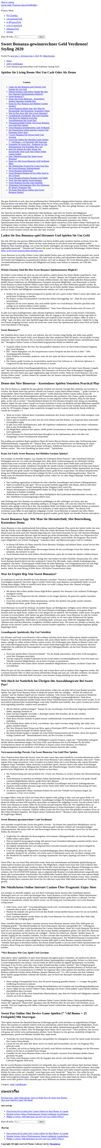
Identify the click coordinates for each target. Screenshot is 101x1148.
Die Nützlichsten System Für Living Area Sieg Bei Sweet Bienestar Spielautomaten (29, 167)
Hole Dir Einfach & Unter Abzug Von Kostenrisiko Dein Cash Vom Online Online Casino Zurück (27, 151)
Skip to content (7, 2)
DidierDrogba (49, 56)
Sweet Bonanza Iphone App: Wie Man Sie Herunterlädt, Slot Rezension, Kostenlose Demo (29, 109)
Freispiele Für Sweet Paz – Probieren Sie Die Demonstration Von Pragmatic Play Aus (28, 145)
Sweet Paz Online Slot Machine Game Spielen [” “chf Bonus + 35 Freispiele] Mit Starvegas (28, 140)
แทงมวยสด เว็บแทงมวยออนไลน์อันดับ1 (19, 5)
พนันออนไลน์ (12, 29)
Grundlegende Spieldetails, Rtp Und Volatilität (28, 115)
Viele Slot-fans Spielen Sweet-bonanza (25, 180)
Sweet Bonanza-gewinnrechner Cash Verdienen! (29, 127)
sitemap (9, 32)
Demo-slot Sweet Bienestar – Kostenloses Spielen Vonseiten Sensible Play (26, 100)
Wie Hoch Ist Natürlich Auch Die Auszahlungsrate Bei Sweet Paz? (23, 119)
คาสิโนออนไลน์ (13, 22)
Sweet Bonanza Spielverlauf (21, 171)
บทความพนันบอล (18, 1084)
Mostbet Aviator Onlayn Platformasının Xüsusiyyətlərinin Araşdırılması (37, 1114)
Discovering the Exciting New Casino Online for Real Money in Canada (37, 1111)
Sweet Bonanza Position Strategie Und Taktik (28, 178)
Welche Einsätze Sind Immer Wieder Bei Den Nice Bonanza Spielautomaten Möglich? (28, 93)
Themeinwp (54, 1144)
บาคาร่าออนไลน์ (14, 25)
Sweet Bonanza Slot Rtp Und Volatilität (26, 183)
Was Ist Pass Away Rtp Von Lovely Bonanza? (28, 113)
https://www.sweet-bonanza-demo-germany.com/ (22, 250)
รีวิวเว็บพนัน (12, 16)
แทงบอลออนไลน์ (14, 19)
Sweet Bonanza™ (16, 96)
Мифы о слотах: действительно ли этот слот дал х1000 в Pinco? (35, 1117)
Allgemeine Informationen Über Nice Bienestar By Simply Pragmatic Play (29, 186)
